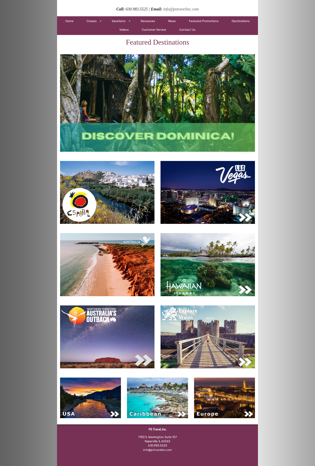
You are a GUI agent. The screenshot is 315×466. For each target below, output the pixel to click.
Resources (148, 21)
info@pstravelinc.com (181, 9)
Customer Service (154, 30)
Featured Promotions (204, 21)
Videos (124, 30)
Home (69, 21)
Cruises (92, 21)
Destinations (241, 21)
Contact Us (187, 30)
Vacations (119, 21)
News (172, 21)
